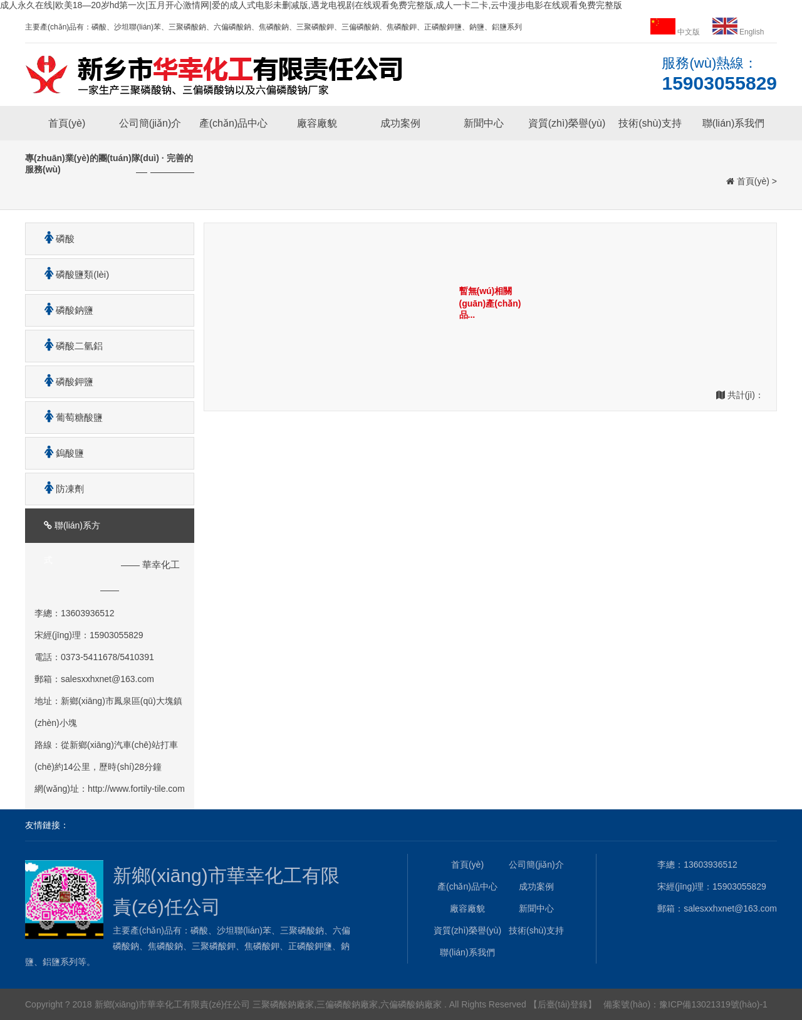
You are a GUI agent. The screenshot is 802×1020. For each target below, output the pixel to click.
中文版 (676, 32)
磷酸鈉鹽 (64, 310)
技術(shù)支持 (649, 123)
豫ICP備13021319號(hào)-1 (713, 1004)
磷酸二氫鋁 (69, 345)
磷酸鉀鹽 (64, 381)
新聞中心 (484, 123)
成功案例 (400, 123)
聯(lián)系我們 (733, 123)
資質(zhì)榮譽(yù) (567, 123)
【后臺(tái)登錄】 (562, 1004)
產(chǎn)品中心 (233, 123)
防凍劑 (59, 488)
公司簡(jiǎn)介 (150, 123)
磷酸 (55, 238)
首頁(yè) (67, 123)
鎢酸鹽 (59, 453)
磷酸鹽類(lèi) (72, 274)
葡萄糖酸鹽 (69, 417)
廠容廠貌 (317, 123)
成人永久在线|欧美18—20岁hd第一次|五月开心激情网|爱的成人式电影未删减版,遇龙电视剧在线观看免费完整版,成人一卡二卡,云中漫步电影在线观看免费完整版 (311, 5)
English (738, 32)
